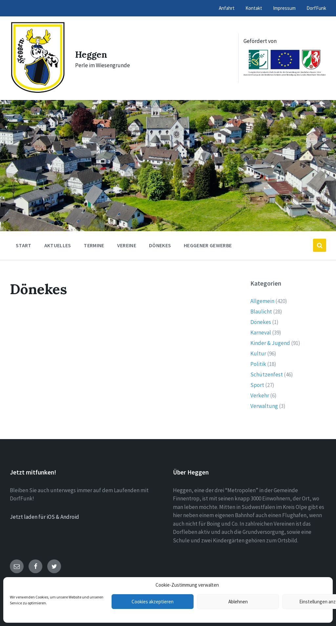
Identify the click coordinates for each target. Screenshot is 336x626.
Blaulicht (261, 311)
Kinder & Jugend (270, 343)
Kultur (258, 353)
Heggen (93, 54)
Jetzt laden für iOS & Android (44, 516)
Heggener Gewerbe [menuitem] (208, 245)
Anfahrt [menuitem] (227, 8)
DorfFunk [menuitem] (316, 8)
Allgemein (262, 301)
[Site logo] (37, 91)
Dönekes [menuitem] (160, 245)
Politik (258, 364)
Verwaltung (264, 406)
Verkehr (259, 395)
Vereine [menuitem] (126, 245)
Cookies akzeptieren (153, 601)
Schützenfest (266, 374)
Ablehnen (238, 601)
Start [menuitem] (24, 245)
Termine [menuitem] (94, 245)
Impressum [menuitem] (284, 8)
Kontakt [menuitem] (253, 8)
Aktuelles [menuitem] (57, 245)
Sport (257, 385)
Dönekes (260, 322)
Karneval (260, 332)
